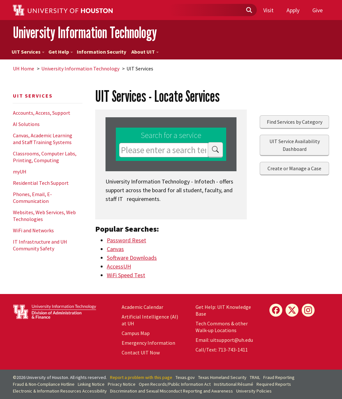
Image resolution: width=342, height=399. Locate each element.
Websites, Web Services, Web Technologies (44, 215)
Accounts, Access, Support (41, 113)
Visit (268, 10)
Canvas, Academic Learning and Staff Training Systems (42, 138)
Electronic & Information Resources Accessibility (60, 391)
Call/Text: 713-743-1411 (222, 349)
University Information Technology (85, 32)
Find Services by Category (294, 122)
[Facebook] (275, 310)
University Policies (254, 391)
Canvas (115, 249)
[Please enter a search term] (163, 150)
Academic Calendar (142, 307)
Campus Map (136, 333)
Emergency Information (148, 343)
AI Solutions (26, 124)
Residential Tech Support (41, 183)
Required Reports (273, 384)
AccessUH (119, 266)
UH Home (23, 68)
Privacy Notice (122, 384)
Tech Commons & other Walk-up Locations (222, 326)
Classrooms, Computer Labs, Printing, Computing (44, 156)
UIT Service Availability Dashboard (294, 145)
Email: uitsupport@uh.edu (224, 340)
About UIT (145, 51)
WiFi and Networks (33, 230)
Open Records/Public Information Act (175, 384)
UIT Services (28, 51)
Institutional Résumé (233, 384)
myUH (19, 171)
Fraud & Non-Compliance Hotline (44, 384)
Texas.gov (185, 377)
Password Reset (126, 240)
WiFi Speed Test (126, 275)
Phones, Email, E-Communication (32, 197)
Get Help (60, 51)
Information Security (101, 51)
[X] (292, 310)
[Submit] (249, 10)
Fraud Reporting (279, 377)
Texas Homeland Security (222, 377)
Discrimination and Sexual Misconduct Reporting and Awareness (171, 391)
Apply (293, 10)
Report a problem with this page (141, 377)
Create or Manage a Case (294, 168)
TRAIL (255, 377)
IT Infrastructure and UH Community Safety (40, 245)
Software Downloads (132, 257)
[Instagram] (308, 310)
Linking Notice (91, 384)
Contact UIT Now (141, 352)
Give (317, 10)
